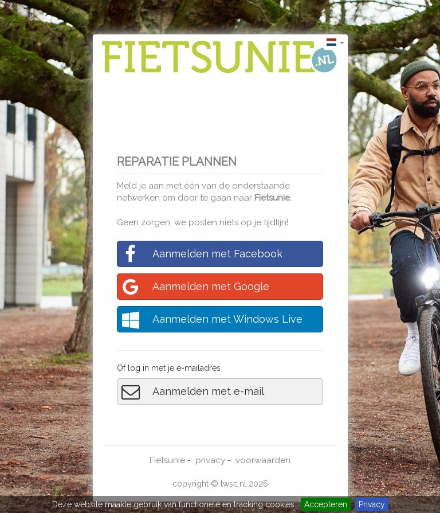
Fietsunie (272, 198)
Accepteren (325, 504)
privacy (210, 460)
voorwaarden (262, 460)
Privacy (372, 504)
